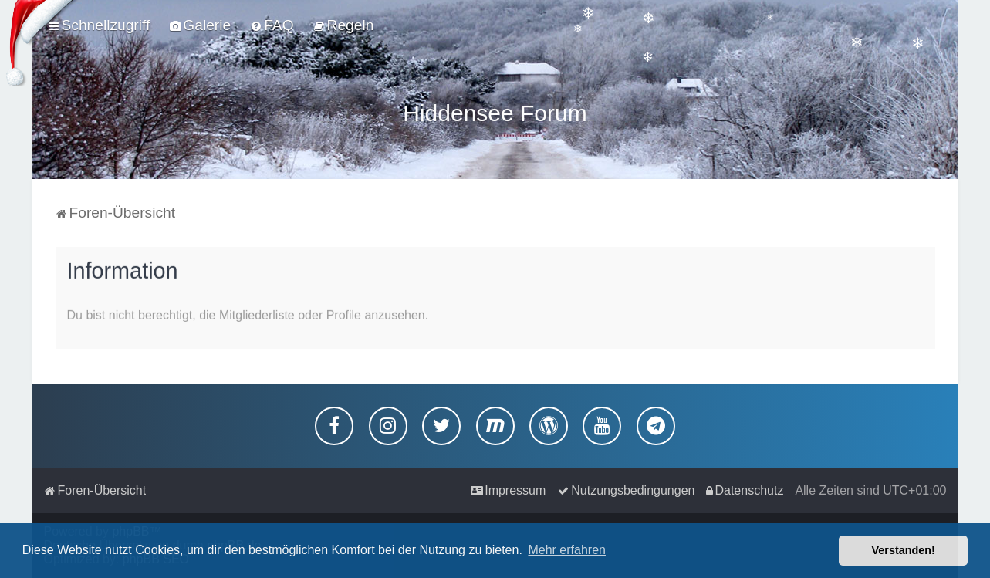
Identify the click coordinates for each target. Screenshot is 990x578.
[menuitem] (200, 25)
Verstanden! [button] (903, 550)
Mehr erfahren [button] (567, 549)
